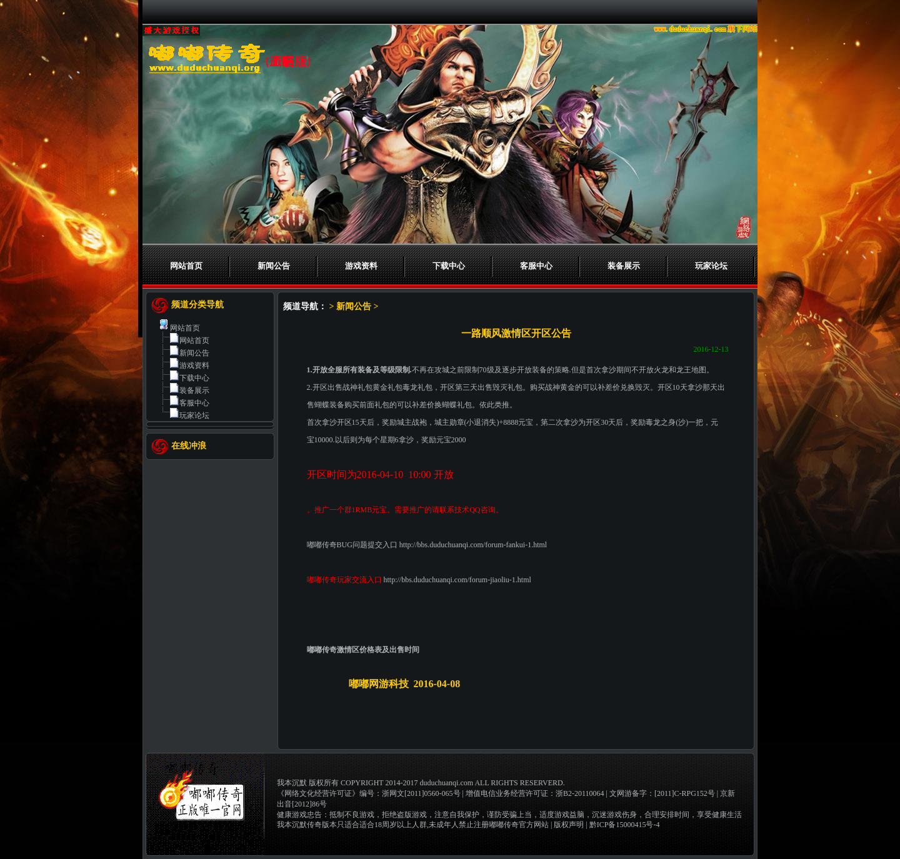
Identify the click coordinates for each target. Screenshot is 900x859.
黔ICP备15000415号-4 (624, 824)
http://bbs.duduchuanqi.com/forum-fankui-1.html (473, 544)
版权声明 (569, 824)
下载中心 (448, 266)
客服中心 (536, 266)
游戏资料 (361, 266)
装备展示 (624, 266)
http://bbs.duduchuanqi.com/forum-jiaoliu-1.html (457, 579)
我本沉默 (292, 782)
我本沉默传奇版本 (307, 824)
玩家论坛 (711, 266)
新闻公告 (274, 266)
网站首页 (186, 266)
